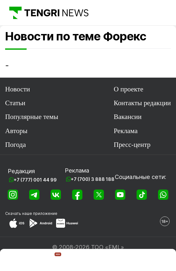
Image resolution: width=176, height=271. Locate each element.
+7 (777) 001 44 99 (35, 179)
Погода (15, 144)
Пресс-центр (132, 144)
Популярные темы (31, 117)
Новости (17, 89)
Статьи (15, 103)
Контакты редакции (142, 103)
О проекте (128, 89)
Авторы (16, 131)
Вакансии (128, 117)
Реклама (126, 131)
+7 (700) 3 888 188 (92, 179)
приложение (45, 213)
